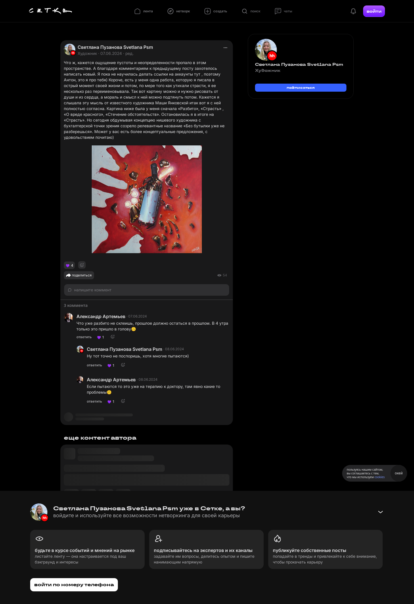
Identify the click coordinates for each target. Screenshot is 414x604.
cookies (380, 477)
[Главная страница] (50, 11)
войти (374, 11)
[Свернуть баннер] (380, 512)
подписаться (301, 87)
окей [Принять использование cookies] (398, 473)
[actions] (225, 48)
